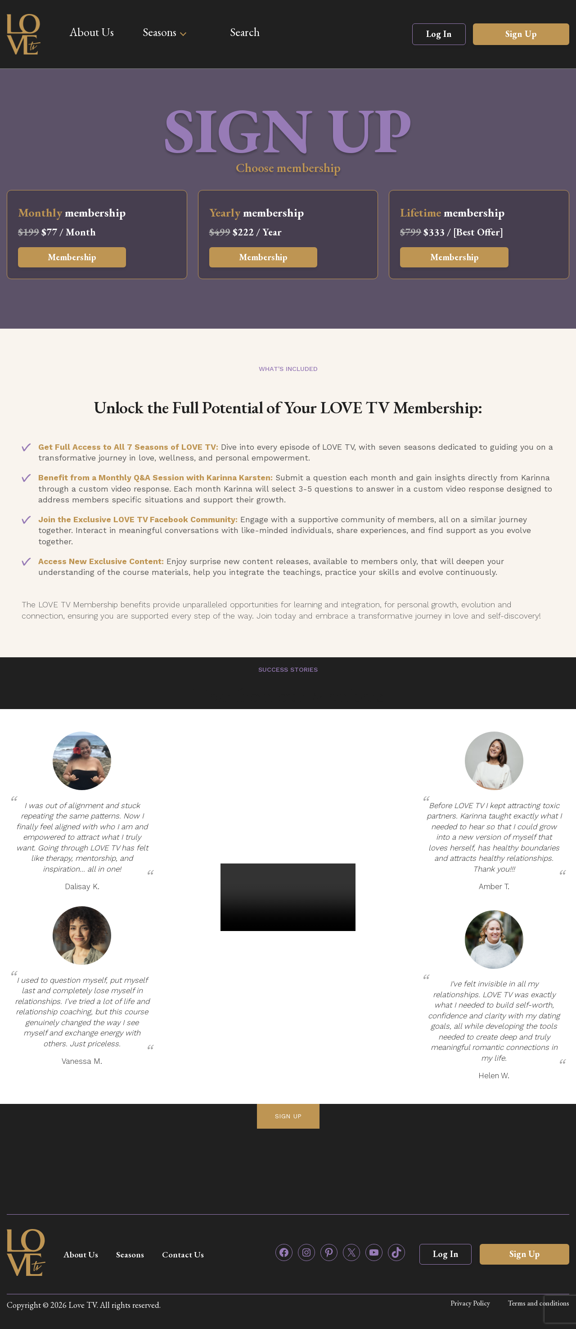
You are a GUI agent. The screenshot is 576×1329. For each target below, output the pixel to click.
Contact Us (189, 1254)
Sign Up (521, 34)
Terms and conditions (538, 1303)
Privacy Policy (470, 1303)
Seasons (159, 32)
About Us (91, 32)
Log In (439, 34)
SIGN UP (288, 1116)
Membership (74, 257)
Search (245, 32)
